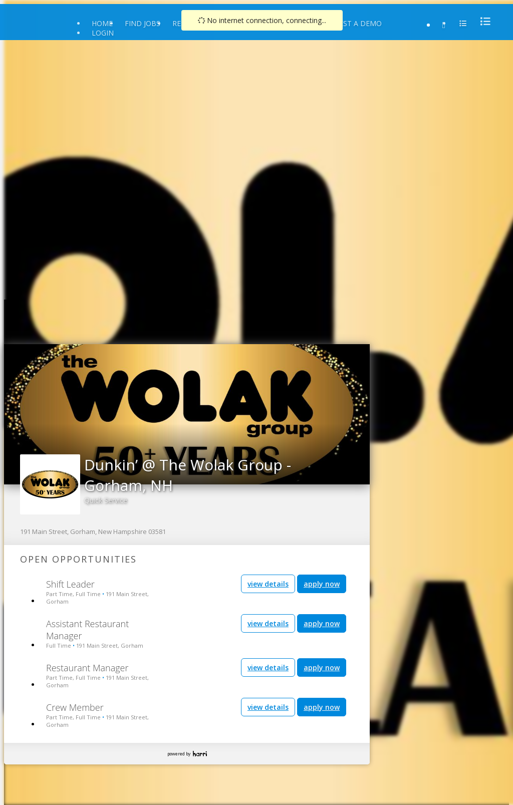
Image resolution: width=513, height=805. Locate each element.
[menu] (482, 21)
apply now (322, 584)
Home (102, 23)
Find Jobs (142, 23)
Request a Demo (351, 23)
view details (268, 584)
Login (103, 33)
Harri (200, 753)
